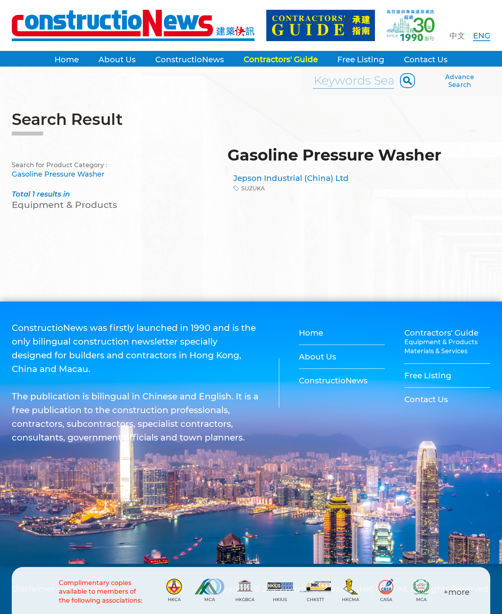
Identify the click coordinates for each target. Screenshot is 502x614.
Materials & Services (435, 351)
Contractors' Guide (281, 59)
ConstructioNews (189, 59)
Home (67, 59)
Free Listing (360, 59)
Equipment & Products (441, 342)
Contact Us (425, 59)
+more (456, 592)
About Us (117, 59)
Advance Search (459, 80)
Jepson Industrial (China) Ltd (291, 178)
